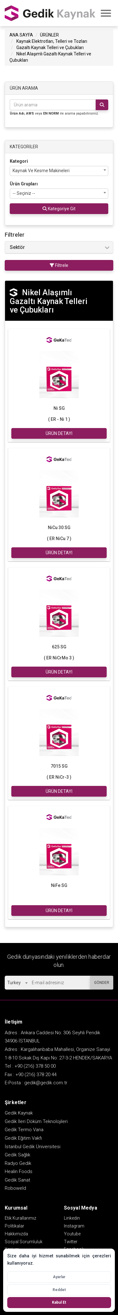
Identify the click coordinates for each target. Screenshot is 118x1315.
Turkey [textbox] (14, 981)
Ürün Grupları (24, 182)
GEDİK (50, 12)
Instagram (74, 1225)
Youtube (72, 1232)
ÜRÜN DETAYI (59, 432)
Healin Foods (18, 1170)
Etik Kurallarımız (20, 1217)
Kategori (19, 160)
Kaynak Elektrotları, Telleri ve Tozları (51, 40)
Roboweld (15, 1187)
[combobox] (59, 170)
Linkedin (72, 1217)
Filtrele (59, 264)
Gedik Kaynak (19, 1112)
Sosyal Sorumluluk (23, 1240)
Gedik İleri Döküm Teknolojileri (36, 1120)
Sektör (17, 246)
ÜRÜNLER (49, 34)
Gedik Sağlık (17, 1154)
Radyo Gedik (18, 1162)
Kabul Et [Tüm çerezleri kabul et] (59, 1302)
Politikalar (14, 1225)
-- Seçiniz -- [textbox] (24, 192)
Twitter (70, 1240)
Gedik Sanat (17, 1179)
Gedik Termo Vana (24, 1129)
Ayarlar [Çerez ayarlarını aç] (59, 1277)
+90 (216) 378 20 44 (36, 1073)
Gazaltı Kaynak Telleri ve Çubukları (50, 46)
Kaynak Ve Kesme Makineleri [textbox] (41, 169)
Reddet (59, 1290)
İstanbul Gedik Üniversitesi (32, 1146)
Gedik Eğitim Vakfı (23, 1137)
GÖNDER (101, 981)
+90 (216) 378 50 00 (35, 1065)
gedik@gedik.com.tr (45, 1082)
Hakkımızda (16, 1232)
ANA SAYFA (21, 34)
